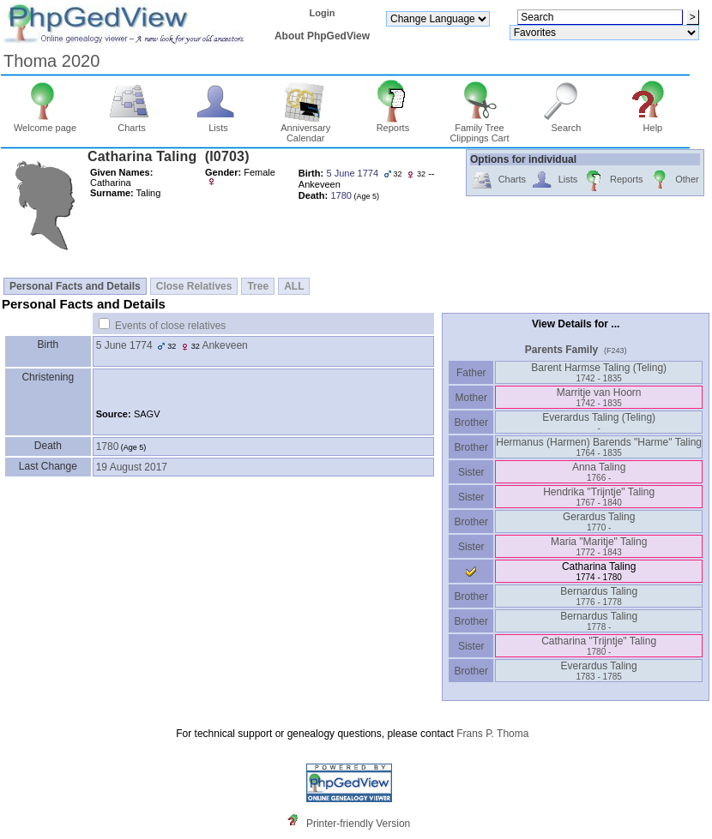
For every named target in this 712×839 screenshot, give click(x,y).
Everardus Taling (599, 670)
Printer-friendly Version (358, 824)
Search (566, 123)
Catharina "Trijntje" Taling (598, 645)
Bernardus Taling (598, 596)
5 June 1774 (124, 345)
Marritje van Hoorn (599, 397)
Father (471, 373)
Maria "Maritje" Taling (599, 546)
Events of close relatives (170, 326)
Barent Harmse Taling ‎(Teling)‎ (599, 372)
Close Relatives (194, 286)
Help (653, 123)
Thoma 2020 (51, 60)
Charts (131, 123)
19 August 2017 (131, 467)
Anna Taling (599, 471)
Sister (471, 472)
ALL (294, 286)
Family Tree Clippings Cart (479, 128)
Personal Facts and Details (75, 286)
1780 (107, 446)
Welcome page (45, 123)
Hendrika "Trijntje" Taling (599, 496)
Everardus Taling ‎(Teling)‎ (598, 422)
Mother (471, 398)
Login (322, 13)
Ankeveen (224, 345)
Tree (258, 286)
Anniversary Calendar (305, 128)
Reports (393, 123)
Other (674, 180)
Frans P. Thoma (492, 734)
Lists (218, 123)
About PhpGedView (322, 36)
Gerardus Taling (599, 521)
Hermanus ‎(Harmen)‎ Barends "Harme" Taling (599, 447)
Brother (471, 422)
